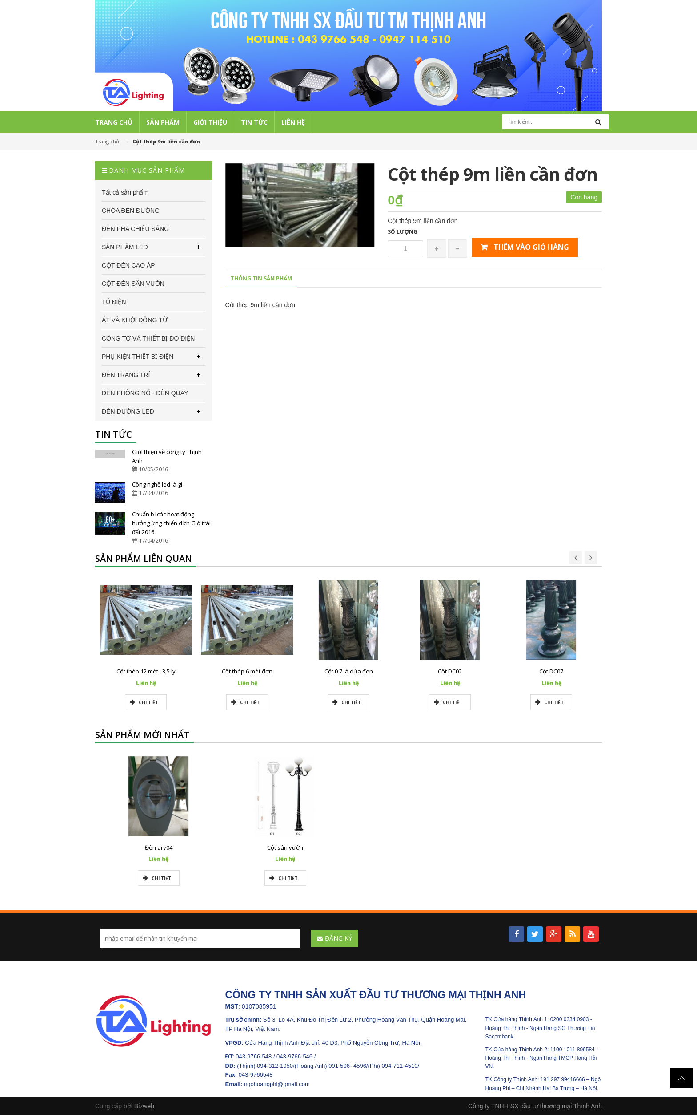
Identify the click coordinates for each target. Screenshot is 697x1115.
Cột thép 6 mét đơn (247, 671)
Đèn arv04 (158, 847)
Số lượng (402, 231)
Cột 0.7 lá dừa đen (348, 671)
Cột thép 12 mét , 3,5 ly (146, 671)
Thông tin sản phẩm (261, 278)
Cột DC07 (551, 671)
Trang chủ (107, 141)
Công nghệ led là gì (157, 484)
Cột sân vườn (285, 847)
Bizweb (144, 1106)
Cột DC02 (450, 671)
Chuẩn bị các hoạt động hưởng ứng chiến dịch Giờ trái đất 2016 (171, 523)
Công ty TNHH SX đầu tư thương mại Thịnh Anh (535, 1106)
